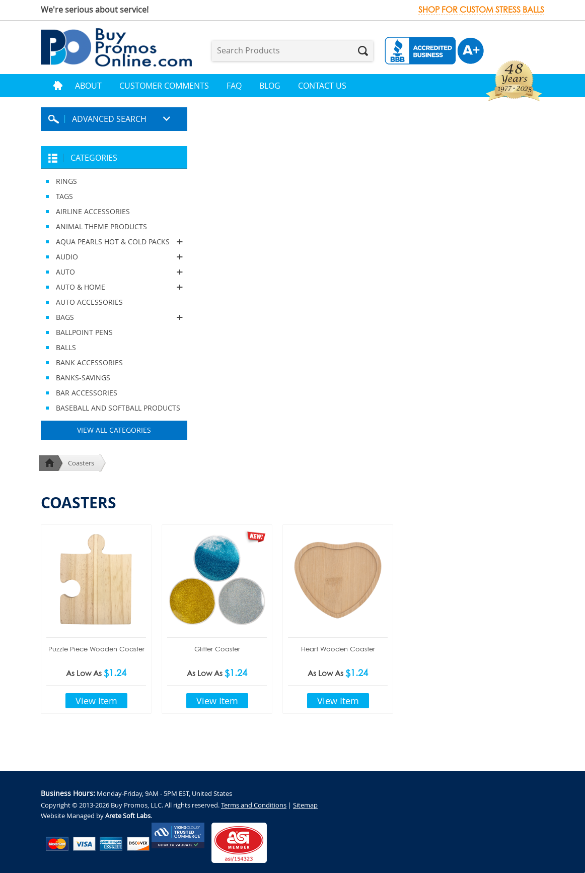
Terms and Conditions (253, 805)
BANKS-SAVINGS (83, 377)
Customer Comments (164, 85)
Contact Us (322, 85)
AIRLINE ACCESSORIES (93, 211)
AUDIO (114, 256)
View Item (96, 701)
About (88, 85)
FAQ (234, 85)
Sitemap (305, 805)
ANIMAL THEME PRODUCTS (101, 226)
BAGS (114, 317)
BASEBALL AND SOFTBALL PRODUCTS (118, 408)
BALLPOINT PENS (84, 332)
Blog (269, 85)
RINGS (66, 181)
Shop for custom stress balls (481, 10)
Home (57, 85)
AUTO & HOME (114, 287)
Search (363, 51)
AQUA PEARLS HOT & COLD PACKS (114, 241)
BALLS (66, 347)
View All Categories (114, 430)
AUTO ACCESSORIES (89, 302)
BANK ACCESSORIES (89, 362)
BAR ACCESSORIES (86, 392)
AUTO (114, 272)
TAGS (64, 196)
